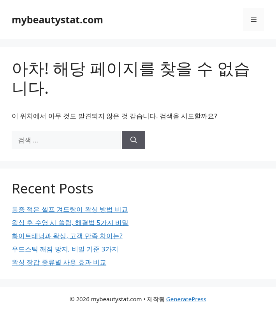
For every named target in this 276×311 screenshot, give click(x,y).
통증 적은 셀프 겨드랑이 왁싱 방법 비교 (70, 209)
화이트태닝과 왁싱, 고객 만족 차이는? (67, 235)
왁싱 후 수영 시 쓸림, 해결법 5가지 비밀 (70, 222)
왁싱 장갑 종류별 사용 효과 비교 (59, 262)
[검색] (133, 140)
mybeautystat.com (57, 19)
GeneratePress (186, 299)
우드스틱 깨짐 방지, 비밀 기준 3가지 (65, 248)
